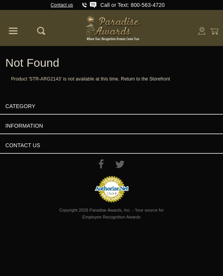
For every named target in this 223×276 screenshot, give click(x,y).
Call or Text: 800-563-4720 (132, 5)
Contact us (61, 5)
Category (20, 106)
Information (24, 126)
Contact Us (22, 145)
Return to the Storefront (145, 79)
